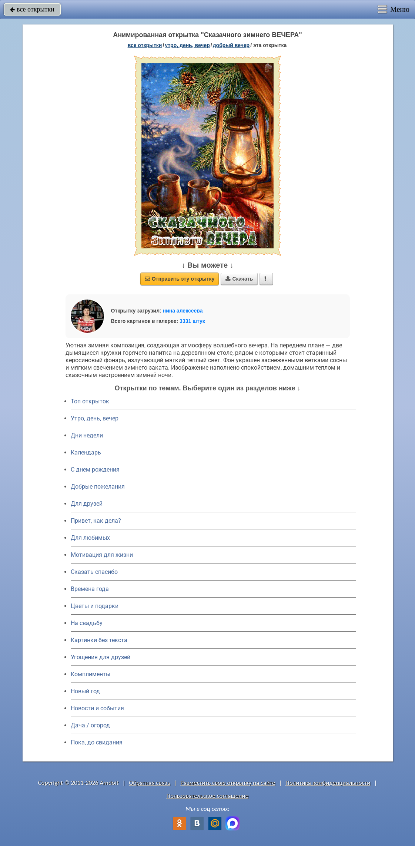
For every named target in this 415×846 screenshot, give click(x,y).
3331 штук (192, 321)
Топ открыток (90, 401)
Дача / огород (90, 725)
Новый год (85, 691)
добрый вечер (231, 45)
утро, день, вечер (187, 45)
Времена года (90, 588)
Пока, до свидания (97, 742)
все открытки (32, 9)
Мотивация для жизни (102, 554)
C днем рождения (95, 469)
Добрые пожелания (98, 486)
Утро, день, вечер (94, 418)
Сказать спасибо (94, 571)
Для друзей (87, 503)
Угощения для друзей (100, 657)
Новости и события (97, 708)
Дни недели (87, 435)
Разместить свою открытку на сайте (228, 783)
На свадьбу (87, 623)
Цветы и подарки (94, 605)
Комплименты (90, 674)
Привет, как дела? (96, 520)
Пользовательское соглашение (207, 796)
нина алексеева (183, 311)
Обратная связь (149, 783)
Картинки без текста (99, 640)
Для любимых (90, 537)
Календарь (86, 452)
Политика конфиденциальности (327, 783)
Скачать (239, 279)
